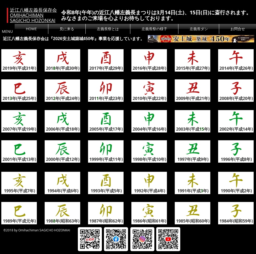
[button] (108, 29)
